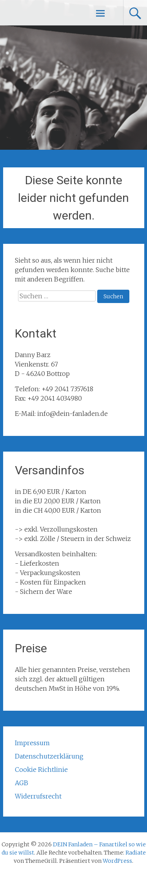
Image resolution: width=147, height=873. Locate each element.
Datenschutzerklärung (49, 756)
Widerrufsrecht (38, 796)
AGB (21, 783)
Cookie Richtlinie (41, 769)
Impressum (32, 743)
